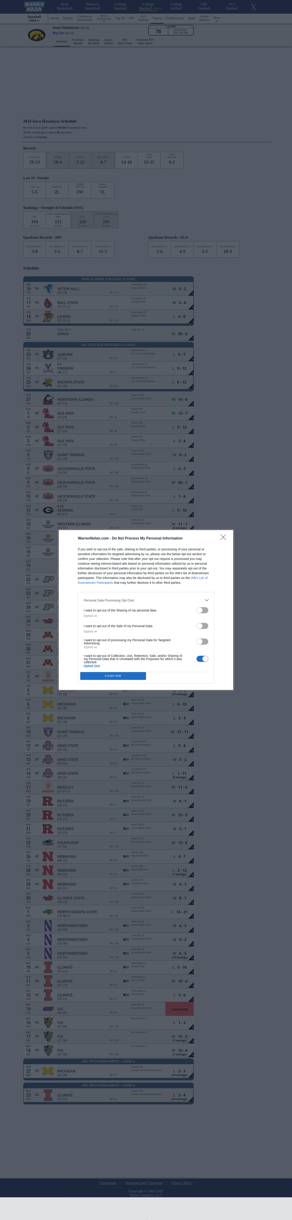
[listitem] (146, 600)
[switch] (202, 610)
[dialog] (146, 610)
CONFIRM (113, 676)
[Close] (224, 538)
